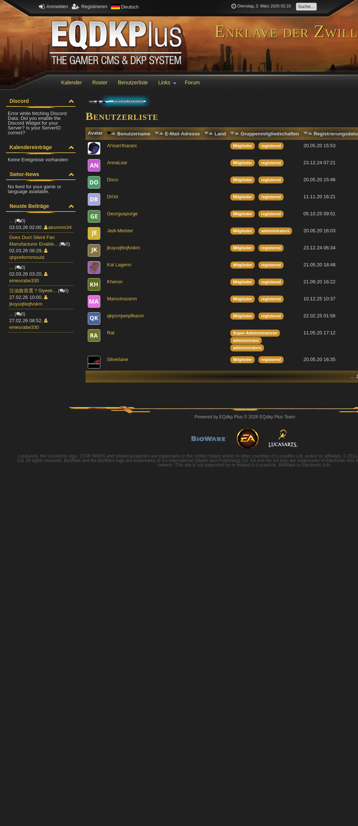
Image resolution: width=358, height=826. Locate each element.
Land (220, 133)
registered (271, 146)
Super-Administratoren (255, 333)
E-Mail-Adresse (182, 133)
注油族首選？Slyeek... (33, 290)
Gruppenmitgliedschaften (270, 133)
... (11, 220)
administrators (275, 231)
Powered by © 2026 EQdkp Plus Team (245, 416)
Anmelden (53, 6)
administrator (246, 340)
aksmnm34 (58, 227)
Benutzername (134, 133)
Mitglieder (242, 146)
